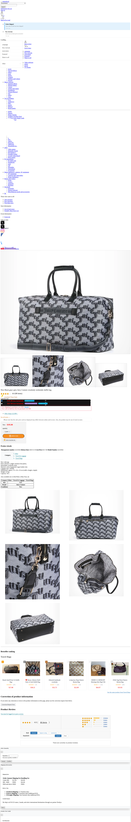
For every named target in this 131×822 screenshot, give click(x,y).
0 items (105, 726)
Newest (34, 733)
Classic (10, 87)
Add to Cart (13, 436)
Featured (4, 54)
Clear (65, 735)
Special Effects (12, 70)
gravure (10, 80)
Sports (10, 75)
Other (3, 63)
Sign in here (27, 44)
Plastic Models (12, 115)
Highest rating (43, 733)
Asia (9, 97)
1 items (105, 724)
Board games (12, 108)
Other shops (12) (11, 413)
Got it (2, 807)
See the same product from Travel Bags (118, 692)
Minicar (10, 106)
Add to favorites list (9, 440)
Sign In (3, 10)
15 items (105, 718)
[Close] (2, 752)
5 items (105, 720)
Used (25, 403)
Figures (10, 113)
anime (26, 64)
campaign (5, 44)
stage (9, 74)
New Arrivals (6, 48)
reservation (5, 51)
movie (26, 66)
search (3, 7)
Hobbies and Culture (14, 79)
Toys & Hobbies (9, 98)
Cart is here (27, 48)
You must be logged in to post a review (12, 714)
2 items (105, 722)
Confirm (9, 761)
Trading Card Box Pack (15, 116)
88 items (43, 722)
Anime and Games (13, 88)
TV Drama (27, 67)
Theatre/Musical (13, 92)
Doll (9, 103)
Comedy (10, 77)
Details (27, 407)
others (10, 72)
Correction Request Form (8, 704)
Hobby (10, 111)
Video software (28, 62)
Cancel (3, 761)
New (18, 401)
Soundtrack (11, 90)
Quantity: (5, 755)
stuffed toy (11, 102)
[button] (65, 18)
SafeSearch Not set (6, 8)
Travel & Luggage (20, 456)
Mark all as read (5, 20)
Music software (8, 82)
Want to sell (5, 57)
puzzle (10, 105)
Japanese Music (12, 84)
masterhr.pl (6, 1)
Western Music (12, 85)
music (9, 69)
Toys (9, 100)
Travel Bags (18, 458)
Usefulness (54, 733)
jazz (9, 93)
